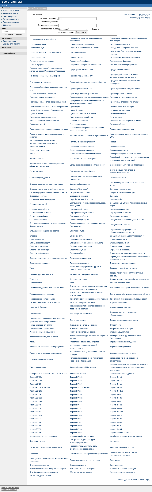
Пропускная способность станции (125, 102)
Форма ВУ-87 (75, 422)
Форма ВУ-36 (116, 398)
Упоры (32, 342)
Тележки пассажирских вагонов (84, 274)
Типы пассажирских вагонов (82, 302)
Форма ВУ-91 (116, 426)
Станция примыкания (119, 243)
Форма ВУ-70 (116, 415)
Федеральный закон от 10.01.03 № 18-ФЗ (48, 373)
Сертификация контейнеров (82, 171)
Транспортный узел (78, 320)
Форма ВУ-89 (35, 426)
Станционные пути (118, 239)
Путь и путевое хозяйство (81, 117)
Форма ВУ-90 (75, 426)
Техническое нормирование (42, 294)
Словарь (114, 196)
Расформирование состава (122, 129)
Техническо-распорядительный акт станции (129, 288)
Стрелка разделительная (81, 246)
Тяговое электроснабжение (42, 328)
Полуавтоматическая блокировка (125, 58)
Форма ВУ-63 (75, 412)
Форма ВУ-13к (76, 377)
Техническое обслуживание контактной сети (130, 294)
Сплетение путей (77, 231)
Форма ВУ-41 (116, 401)
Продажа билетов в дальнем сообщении (88, 82)
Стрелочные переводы (120, 250)
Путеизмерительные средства (43, 117)
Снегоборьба (116, 199)
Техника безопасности (120, 283)
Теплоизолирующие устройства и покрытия (129, 279)
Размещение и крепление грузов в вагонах (49, 129)
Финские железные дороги (122, 373)
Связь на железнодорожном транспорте (88, 165)
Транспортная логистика (81, 314)
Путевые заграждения (120, 110)
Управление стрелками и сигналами (46, 353)
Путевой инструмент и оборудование (46, 110)
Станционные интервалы (81, 239)
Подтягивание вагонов (120, 44)
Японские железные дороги (122, 472)
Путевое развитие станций (122, 107)
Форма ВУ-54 (35, 412)
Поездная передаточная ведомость (45, 52)
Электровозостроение (39, 465)
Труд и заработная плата (41, 325)
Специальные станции (120, 224)
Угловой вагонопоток (79, 328)
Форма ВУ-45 (35, 405)
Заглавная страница (12, 10)
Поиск (4, 28)
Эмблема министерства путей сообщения (48, 468)
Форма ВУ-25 (75, 391)
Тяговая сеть (115, 325)
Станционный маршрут (40, 243)
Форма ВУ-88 (116, 422)
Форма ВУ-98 (75, 432)
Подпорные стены (38, 44)
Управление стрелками (120, 347)
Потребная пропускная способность (86, 64)
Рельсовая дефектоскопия (82, 147)
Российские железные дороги (83, 158)
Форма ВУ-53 (116, 408)
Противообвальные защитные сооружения (49, 107)
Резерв (113, 142)
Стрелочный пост (77, 253)
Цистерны (114, 441)
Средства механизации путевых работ (127, 236)
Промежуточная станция (121, 93)
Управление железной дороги (123, 342)
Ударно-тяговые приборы (121, 328)
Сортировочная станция (40, 213)
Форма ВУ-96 (35, 432)
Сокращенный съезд (79, 209)
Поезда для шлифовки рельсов (124, 48)
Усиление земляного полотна (123, 353)
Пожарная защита (78, 52)
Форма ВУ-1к (116, 384)
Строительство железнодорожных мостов (48, 258)
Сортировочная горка (119, 209)
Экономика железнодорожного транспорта (89, 454)
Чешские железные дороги (122, 447)
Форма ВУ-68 (75, 415)
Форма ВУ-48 (116, 405)
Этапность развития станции (123, 468)
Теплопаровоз (36, 283)
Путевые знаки (36, 114)
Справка (7, 25)
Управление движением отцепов (84, 342)
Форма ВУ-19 (75, 384)
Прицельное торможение (41, 82)
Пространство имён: (49, 29)
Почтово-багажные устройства (123, 64)
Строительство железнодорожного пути (127, 253)
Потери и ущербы (37, 64)
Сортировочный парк (39, 216)
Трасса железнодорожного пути (124, 320)
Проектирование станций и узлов (125, 88)
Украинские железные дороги (83, 332)
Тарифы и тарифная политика (123, 268)
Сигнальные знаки (118, 177)
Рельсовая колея (117, 147)
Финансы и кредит (78, 373)
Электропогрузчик (78, 465)
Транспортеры (36, 314)
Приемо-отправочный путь (82, 76)
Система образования (80, 184)
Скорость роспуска (38, 196)
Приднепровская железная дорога (45, 76)
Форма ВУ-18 (35, 384)
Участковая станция (39, 367)
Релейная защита (37, 147)
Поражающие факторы (120, 61)
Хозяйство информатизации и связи (126, 436)
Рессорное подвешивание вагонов (125, 154)
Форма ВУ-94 (116, 429)
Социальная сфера (38, 219)
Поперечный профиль (80, 61)
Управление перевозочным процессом (47, 347)
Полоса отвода (76, 58)
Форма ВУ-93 (75, 429)
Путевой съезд (76, 110)
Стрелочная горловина (120, 246)
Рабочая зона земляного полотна (44, 121)
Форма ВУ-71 (35, 419)
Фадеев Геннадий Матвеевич (83, 367)
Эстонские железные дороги (82, 468)
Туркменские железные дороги (83, 325)
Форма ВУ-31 (116, 394)
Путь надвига (116, 117)
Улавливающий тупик (119, 332)
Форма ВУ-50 (35, 408)
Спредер (33, 236)
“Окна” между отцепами (40, 475)
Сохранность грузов (119, 216)
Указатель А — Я (10, 13)
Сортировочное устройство (82, 213)
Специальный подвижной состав (44, 231)
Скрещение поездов (79, 196)
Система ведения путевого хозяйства (46, 184)
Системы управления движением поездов (48, 192)
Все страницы (130, 15)
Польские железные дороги (42, 61)
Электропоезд (116, 465)
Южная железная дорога (81, 472)
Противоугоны (76, 107)
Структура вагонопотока (80, 258)
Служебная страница (37, 8)
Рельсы (33, 154)
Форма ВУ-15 (116, 377)
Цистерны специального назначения (46, 447)
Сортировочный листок (120, 213)
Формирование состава (120, 432)
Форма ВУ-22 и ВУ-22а (80, 387)
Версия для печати (11, 44)
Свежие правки (9, 16)
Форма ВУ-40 (75, 401)
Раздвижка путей (37, 124)
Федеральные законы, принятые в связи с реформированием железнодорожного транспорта (129, 367)
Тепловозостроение (78, 279)
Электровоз (115, 460)
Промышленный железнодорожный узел (48, 102)
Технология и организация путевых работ (128, 299)
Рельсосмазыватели (119, 150)
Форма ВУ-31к (36, 398)
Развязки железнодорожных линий (125, 121)
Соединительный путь (39, 209)
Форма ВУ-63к (36, 415)
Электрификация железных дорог (85, 460)
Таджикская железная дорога (123, 263)
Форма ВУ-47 (75, 405)
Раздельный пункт (118, 124)
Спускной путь (76, 236)
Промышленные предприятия (123, 97)
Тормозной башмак (38, 307)
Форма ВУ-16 (75, 380)
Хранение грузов (37, 441)
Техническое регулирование (42, 299)
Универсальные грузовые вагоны (44, 337)
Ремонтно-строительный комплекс (85, 154)
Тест (72, 283)
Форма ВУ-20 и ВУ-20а (40, 387)
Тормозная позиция (119, 302)
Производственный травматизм (84, 93)
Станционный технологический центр (86, 243)
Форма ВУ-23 (116, 387)
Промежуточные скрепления (42, 97)
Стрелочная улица (78, 250)
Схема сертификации (79, 263)
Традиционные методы (120, 307)
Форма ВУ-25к (116, 391)
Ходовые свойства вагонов (82, 436)
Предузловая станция (120, 69)
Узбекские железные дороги (42, 332)
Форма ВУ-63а (116, 412)
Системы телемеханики (120, 189)
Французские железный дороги (43, 436)
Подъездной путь (37, 48)
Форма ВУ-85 (116, 419)
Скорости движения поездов (123, 192)
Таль (32, 268)
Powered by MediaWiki (9, 490)
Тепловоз (34, 279)
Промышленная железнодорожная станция (89, 97)
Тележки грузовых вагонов (41, 274)
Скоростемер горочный (80, 192)
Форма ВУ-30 (75, 394)
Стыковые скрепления (40, 263)
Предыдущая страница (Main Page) (134, 480)
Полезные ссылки (37, 58)
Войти (4, 5)
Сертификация (36, 171)
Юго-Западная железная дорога (44, 472)
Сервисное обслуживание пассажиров (127, 165)
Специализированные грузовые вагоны (127, 219)
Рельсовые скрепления (40, 150)
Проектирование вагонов (81, 88)
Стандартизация (37, 239)
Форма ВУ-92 (35, 429)
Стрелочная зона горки (40, 250)
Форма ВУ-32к (76, 398)
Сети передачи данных (40, 177)
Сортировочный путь (79, 216)
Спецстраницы (9, 41)
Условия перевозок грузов (41, 359)
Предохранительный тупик (82, 69)
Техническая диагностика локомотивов (47, 288)
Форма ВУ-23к (36, 391)
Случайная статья (11, 19)
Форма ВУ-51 (75, 408)
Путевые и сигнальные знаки (83, 114)
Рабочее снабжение (79, 121)
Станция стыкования (39, 246)
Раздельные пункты (78, 124)
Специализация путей (80, 219)
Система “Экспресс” (79, 189)
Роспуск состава (37, 158)
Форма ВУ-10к (36, 377)
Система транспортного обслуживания (47, 189)
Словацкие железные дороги (42, 199)
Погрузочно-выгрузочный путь (43, 39)
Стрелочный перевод (39, 253)
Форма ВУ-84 (75, 419)
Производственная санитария (43, 93)
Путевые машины (118, 114)
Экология (34, 454)
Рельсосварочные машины (82, 150)
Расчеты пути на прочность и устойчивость (89, 135)
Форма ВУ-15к (36, 380)
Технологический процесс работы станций (89, 299)
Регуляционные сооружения (82, 142)
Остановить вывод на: (48, 25)
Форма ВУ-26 (35, 394)
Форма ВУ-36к (36, 401)
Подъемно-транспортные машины (85, 48)
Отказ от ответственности (10, 488)
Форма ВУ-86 (35, 422)
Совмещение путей (38, 204)
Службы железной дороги (81, 199)
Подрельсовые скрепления (82, 44)
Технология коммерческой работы (45, 302)
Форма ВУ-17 (116, 380)
